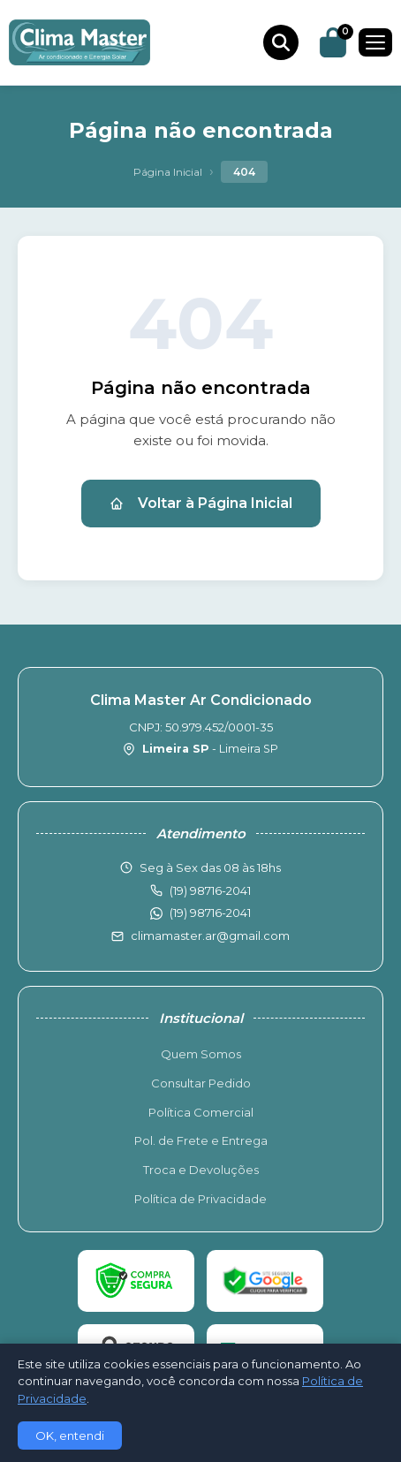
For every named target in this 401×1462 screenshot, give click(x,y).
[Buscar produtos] (281, 42)
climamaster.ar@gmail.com (210, 935)
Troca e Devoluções (201, 1170)
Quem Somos (201, 1054)
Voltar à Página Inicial (201, 503)
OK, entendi (69, 1435)
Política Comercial (200, 1112)
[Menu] (375, 42)
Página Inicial (167, 171)
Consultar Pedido (201, 1083)
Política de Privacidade (200, 1199)
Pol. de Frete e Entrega (201, 1140)
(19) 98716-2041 (210, 912)
